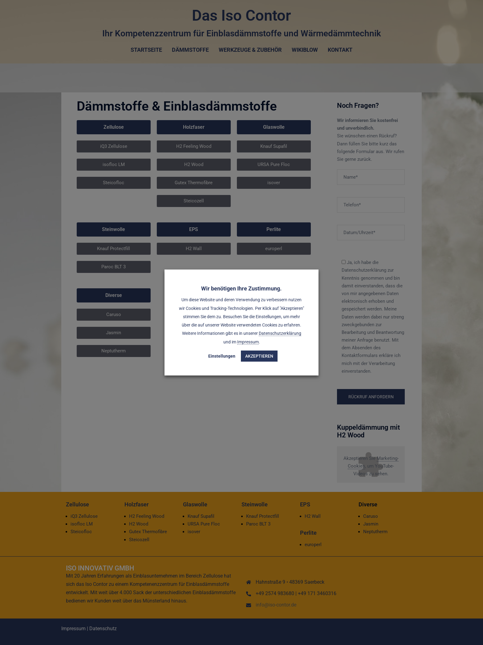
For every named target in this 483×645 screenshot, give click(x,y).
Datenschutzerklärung (280, 333)
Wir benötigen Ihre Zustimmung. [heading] (241, 288)
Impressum (248, 341)
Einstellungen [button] (222, 356)
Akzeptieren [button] (260, 356)
